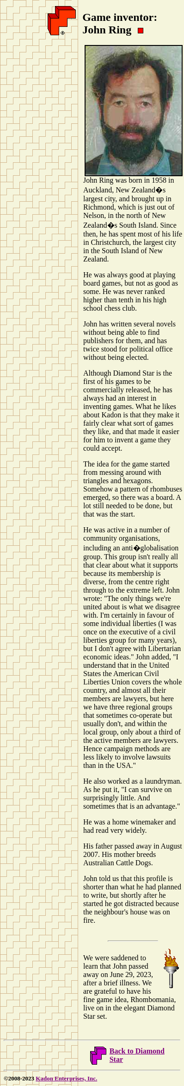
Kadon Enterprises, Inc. (66, 1078)
